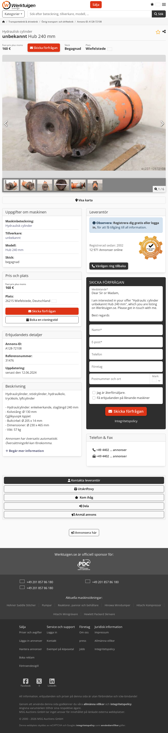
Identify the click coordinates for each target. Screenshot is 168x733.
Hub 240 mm (14, 250)
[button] (164, 4)
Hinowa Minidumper (117, 605)
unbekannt (13, 238)
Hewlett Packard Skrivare (99, 614)
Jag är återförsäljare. (111, 393)
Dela (84, 506)
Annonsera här (84, 533)
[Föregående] (6, 123)
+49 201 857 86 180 (40, 582)
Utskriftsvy (84, 489)
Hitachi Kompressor (149, 605)
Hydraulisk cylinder (18, 226)
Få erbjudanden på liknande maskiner (123, 398)
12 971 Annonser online (106, 250)
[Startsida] (3, 21)
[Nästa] (162, 123)
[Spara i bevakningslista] (158, 32)
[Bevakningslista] (152, 4)
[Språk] (158, 4)
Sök (158, 14)
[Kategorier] (13, 13)
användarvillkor (110, 725)
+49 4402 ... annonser (110, 450)
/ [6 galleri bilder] (159, 189)
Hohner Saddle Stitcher (21, 605)
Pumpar (47, 605)
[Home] (23, 21)
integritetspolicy (85, 725)
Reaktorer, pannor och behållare (78, 605)
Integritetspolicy (126, 421)
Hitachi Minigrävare (65, 614)
